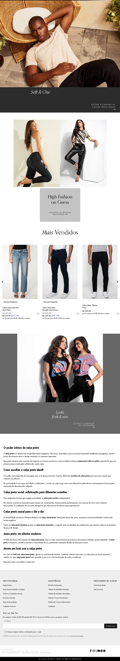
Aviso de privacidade (77, 636)
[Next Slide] (117, 281)
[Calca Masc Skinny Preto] (100, 283)
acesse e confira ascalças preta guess (103, 106)
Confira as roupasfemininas (60, 213)
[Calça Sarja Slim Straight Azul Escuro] (60, 283)
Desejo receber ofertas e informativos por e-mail (24, 632)
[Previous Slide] (2, 281)
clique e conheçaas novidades (84, 424)
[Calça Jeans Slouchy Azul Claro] (20, 283)
